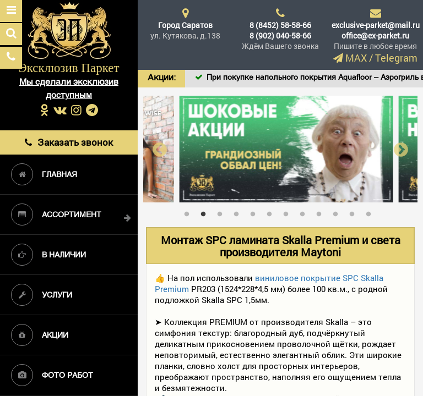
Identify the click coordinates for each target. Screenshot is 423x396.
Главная (44, 174)
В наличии (48, 255)
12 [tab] (371, 211)
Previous (159, 149)
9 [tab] (321, 211)
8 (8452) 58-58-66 (280, 25)
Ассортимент (56, 215)
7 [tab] (288, 211)
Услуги (41, 295)
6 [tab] (272, 211)
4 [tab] (239, 211)
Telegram (396, 57)
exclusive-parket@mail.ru (376, 25)
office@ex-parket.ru (375, 35)
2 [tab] (206, 211)
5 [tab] (255, 211)
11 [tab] (354, 211)
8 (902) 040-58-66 (280, 35)
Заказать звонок (69, 142)
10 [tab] (338, 211)
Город (185, 25)
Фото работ (52, 375)
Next (401, 149)
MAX (356, 57)
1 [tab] (189, 211)
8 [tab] (305, 211)
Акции (39, 335)
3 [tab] (222, 211)
